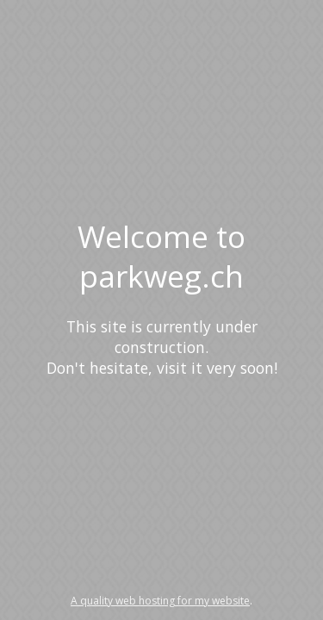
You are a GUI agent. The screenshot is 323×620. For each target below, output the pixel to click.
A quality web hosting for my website (160, 600)
